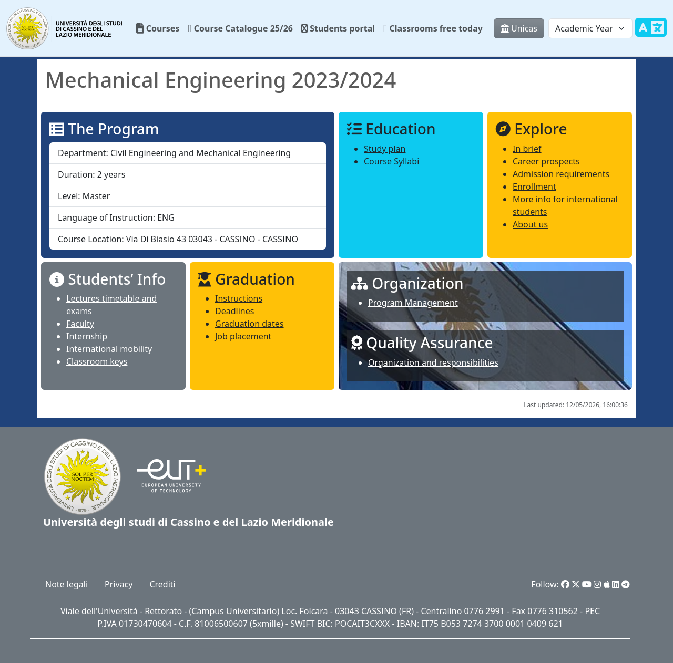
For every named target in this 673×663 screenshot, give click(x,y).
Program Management (413, 302)
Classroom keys (96, 361)
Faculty (80, 323)
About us (530, 224)
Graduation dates (249, 323)
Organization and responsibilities (433, 362)
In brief (527, 148)
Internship (86, 336)
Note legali (66, 584)
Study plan (384, 148)
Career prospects (546, 161)
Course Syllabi (391, 161)
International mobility (109, 349)
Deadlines (234, 311)
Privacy (118, 584)
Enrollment (534, 186)
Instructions (238, 298)
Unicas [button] (519, 28)
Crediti (162, 584)
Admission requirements (561, 174)
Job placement (243, 336)
